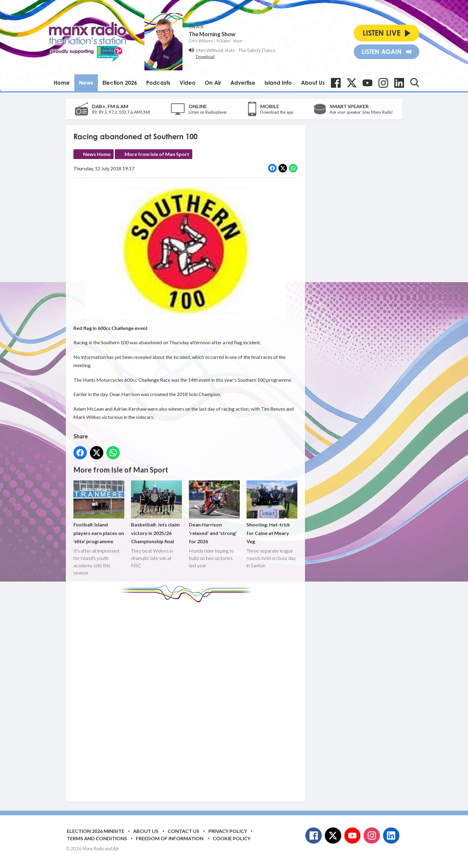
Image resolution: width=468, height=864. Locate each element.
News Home (97, 154)
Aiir (116, 848)
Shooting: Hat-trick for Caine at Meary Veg (271, 512)
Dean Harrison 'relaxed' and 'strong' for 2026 (214, 512)
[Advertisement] (187, 697)
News (86, 82)
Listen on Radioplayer (208, 112)
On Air (213, 82)
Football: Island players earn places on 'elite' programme (98, 512)
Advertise (242, 82)
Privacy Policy (227, 831)
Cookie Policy (231, 838)
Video (187, 82)
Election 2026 (119, 82)
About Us (313, 82)
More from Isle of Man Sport (157, 154)
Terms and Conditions (97, 838)
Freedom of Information (170, 838)
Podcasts (158, 82)
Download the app (276, 112)
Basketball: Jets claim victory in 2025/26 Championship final (156, 512)
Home (62, 82)
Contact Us (183, 831)
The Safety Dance (257, 50)
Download (205, 56)
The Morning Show (212, 34)
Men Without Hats (215, 50)
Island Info (278, 82)
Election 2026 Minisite (95, 831)
